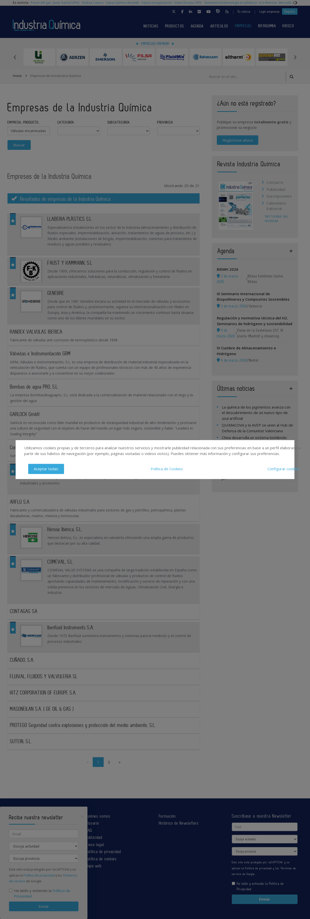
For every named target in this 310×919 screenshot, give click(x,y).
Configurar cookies (284, 468)
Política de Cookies (167, 468)
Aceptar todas (46, 468)
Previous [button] (15, 57)
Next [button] (295, 57)
